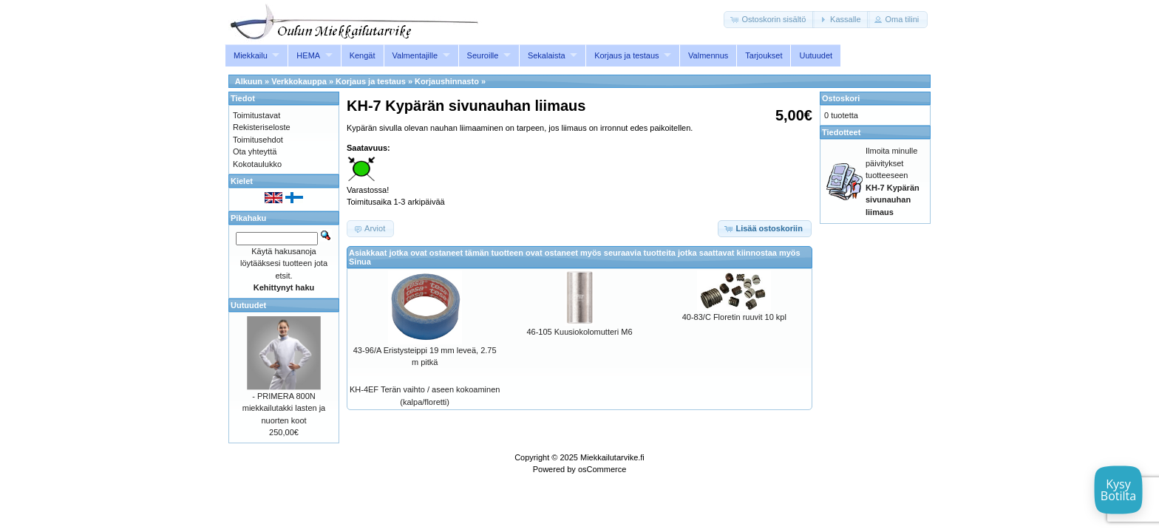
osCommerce (602, 469)
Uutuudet (815, 55)
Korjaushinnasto (447, 81)
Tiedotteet (841, 132)
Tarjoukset (763, 55)
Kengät (362, 55)
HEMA (308, 55)
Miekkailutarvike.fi (612, 457)
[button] (769, 19)
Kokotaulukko (257, 164)
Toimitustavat (256, 115)
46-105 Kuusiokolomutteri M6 (579, 331)
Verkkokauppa (299, 81)
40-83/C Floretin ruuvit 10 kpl (734, 317)
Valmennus (708, 55)
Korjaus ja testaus (626, 55)
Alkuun (248, 81)
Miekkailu (251, 55)
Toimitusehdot (258, 139)
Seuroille (483, 55)
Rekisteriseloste (261, 127)
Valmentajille (415, 55)
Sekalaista (546, 55)
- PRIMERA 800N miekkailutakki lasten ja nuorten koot (284, 408)
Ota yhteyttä (254, 151)
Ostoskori (841, 98)
